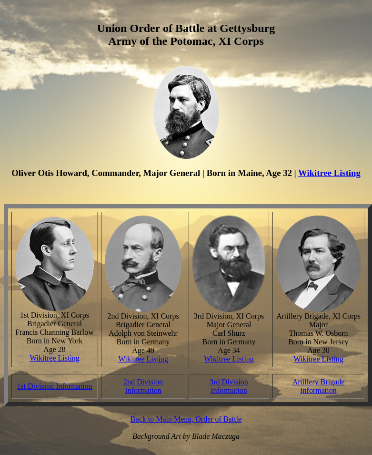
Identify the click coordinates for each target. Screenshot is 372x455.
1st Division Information (54, 386)
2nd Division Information (143, 386)
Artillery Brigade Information (318, 386)
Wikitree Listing (329, 173)
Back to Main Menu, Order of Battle (186, 419)
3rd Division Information (229, 386)
